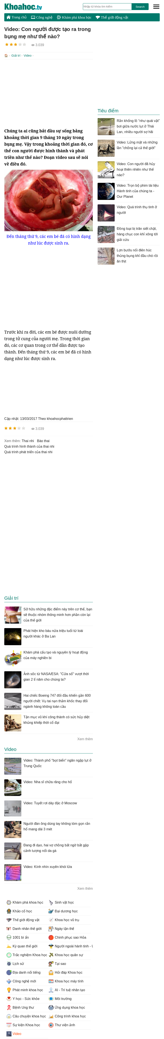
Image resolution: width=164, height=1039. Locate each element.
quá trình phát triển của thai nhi (28, 451)
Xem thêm (85, 738)
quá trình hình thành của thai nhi (29, 446)
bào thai (43, 440)
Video (28, 55)
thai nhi (28, 440)
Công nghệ (42, 17)
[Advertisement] (48, 93)
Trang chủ (16, 17)
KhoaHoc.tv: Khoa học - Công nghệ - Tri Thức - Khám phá (27, 6)
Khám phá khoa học (74, 17)
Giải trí (15, 55)
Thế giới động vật (112, 17)
